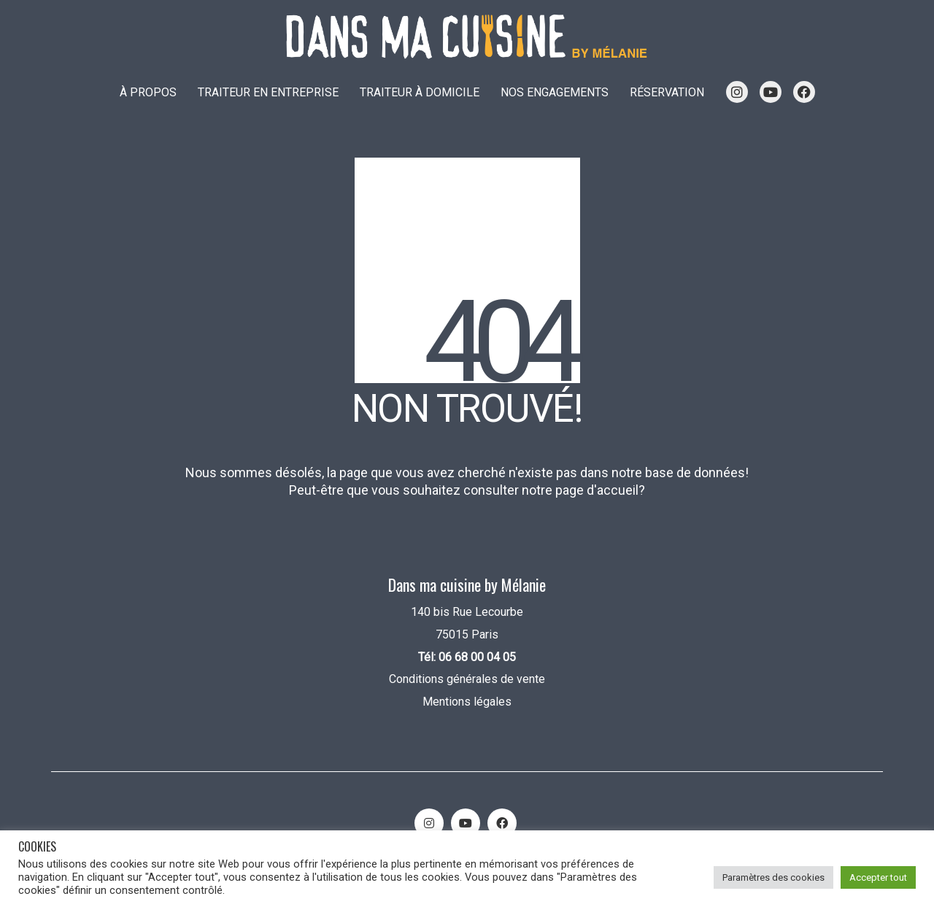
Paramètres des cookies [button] (773, 877)
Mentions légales (467, 702)
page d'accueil (596, 490)
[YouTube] (465, 823)
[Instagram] (429, 823)
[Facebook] (502, 823)
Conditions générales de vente (467, 679)
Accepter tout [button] (878, 877)
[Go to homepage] (467, 37)
